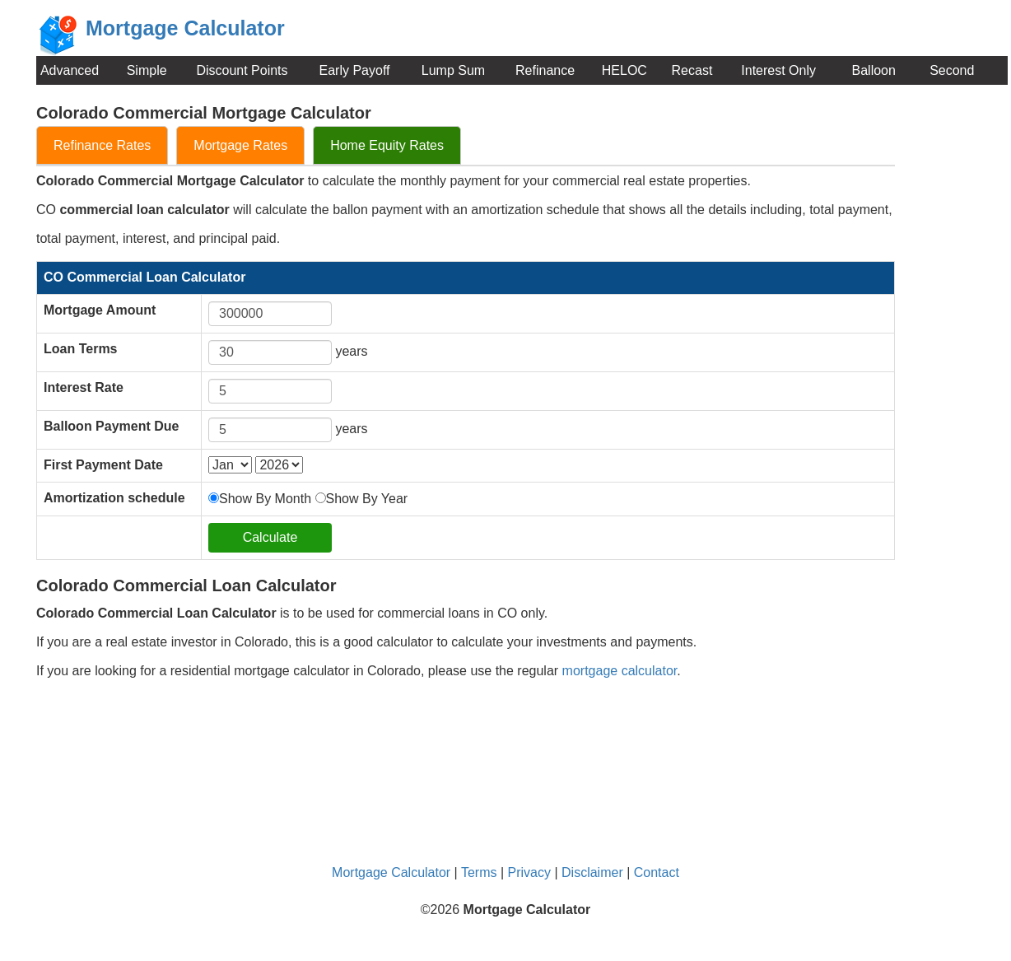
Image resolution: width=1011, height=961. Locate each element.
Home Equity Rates (387, 145)
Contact (656, 872)
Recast (692, 70)
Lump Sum (453, 70)
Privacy (529, 872)
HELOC (624, 70)
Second (951, 70)
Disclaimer (592, 872)
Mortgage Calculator (391, 872)
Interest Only (778, 70)
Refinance (545, 70)
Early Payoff (354, 70)
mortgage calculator (620, 671)
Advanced (69, 70)
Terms (479, 872)
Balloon (874, 70)
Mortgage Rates (240, 145)
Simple (147, 70)
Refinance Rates (102, 145)
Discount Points (241, 70)
